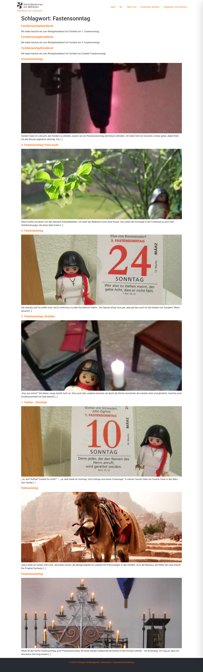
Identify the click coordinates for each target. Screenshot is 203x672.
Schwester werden (150, 7)
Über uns (131, 7)
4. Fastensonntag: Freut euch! (40, 145)
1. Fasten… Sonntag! (34, 402)
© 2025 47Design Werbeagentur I (85, 662)
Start (113, 7)
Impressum (106, 662)
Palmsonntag (29, 488)
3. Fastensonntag (32, 230)
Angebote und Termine (175, 7)
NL (121, 7)
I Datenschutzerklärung (123, 662)
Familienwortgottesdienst (37, 26)
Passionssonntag (32, 59)
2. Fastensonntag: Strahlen (38, 316)
